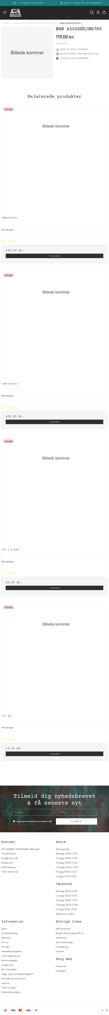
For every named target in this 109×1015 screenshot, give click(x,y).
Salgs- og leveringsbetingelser (17, 974)
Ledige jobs (7, 964)
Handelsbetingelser (11, 951)
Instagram (61, 970)
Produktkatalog (9, 933)
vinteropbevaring (10, 955)
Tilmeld (76, 821)
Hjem (4, 928)
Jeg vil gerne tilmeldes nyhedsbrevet (34, 820)
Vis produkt (54, 256)
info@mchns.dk (9, 858)
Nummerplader (9, 960)
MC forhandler (9, 969)
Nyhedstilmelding (10, 992)
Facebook (61, 966)
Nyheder (6, 937)
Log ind (5, 983)
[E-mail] (76, 812)
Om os (5, 942)
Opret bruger (8, 987)
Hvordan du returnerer (13, 978)
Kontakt (5, 946)
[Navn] (32, 812)
